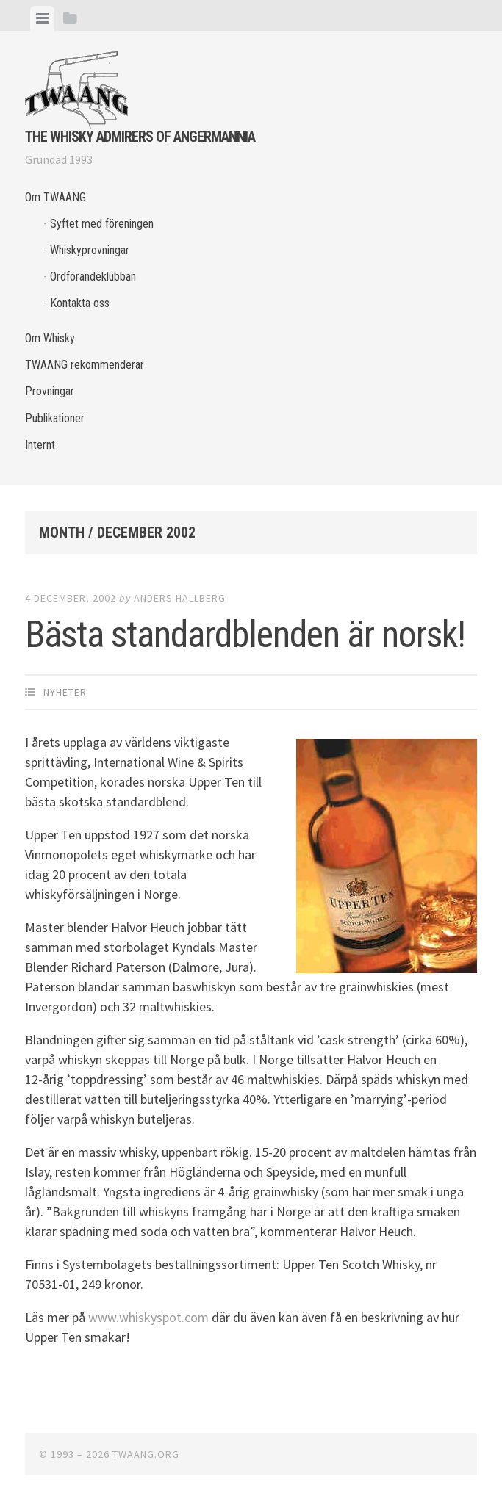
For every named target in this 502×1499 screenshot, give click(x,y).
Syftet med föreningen (102, 224)
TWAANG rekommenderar (84, 365)
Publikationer (55, 418)
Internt (40, 445)
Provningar (49, 391)
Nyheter (65, 691)
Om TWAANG (55, 197)
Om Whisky (50, 338)
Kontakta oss (80, 303)
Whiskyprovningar (89, 250)
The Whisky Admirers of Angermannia (140, 136)
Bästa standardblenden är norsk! (245, 634)
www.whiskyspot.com (148, 1317)
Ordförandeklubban (93, 276)
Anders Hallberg (180, 597)
